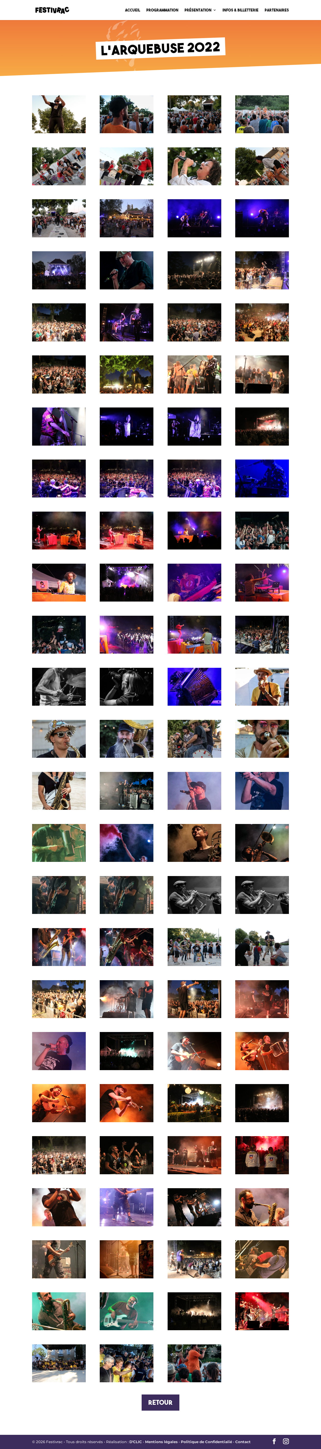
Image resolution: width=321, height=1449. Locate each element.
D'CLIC (135, 1441)
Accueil (132, 10)
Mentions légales (161, 1441)
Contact (243, 1441)
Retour (160, 1402)
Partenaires (277, 10)
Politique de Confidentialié (206, 1441)
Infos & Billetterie (240, 10)
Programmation (162, 10)
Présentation (198, 10)
